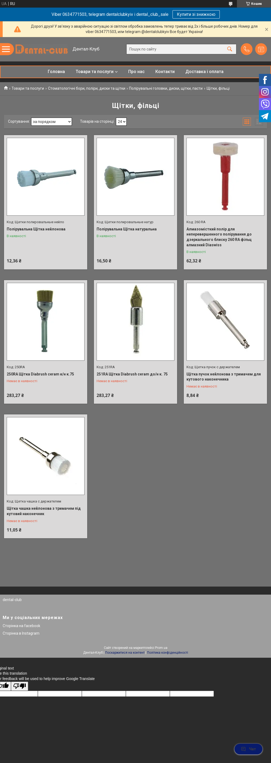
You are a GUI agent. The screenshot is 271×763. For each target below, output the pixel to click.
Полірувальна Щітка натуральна (127, 229)
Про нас (136, 71)
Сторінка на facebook (21, 626)
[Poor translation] (19, 686)
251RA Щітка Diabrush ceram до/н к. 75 (132, 374)
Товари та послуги (94, 71)
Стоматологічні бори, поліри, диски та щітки (86, 88)
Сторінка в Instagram (21, 633)
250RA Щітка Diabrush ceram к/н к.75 (40, 374)
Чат (248, 749)
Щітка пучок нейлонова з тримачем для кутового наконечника (223, 377)
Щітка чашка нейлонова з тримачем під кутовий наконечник (44, 511)
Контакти (165, 71)
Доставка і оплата (204, 71)
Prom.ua (161, 648)
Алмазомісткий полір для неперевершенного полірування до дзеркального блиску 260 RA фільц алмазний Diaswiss (219, 237)
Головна (56, 71)
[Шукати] (229, 49)
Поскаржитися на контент (125, 652)
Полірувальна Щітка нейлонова (36, 229)
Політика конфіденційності (167, 652)
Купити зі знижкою (196, 14)
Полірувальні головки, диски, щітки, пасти (166, 88)
